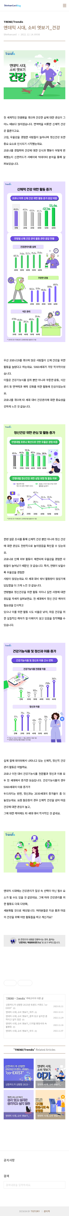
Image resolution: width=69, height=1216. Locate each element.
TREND (10, 998)
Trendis (20, 998)
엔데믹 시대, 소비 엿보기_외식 (19, 1030)
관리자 (47, 1211)
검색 (61, 1184)
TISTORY (35, 1211)
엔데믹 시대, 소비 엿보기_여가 (19, 1012)
